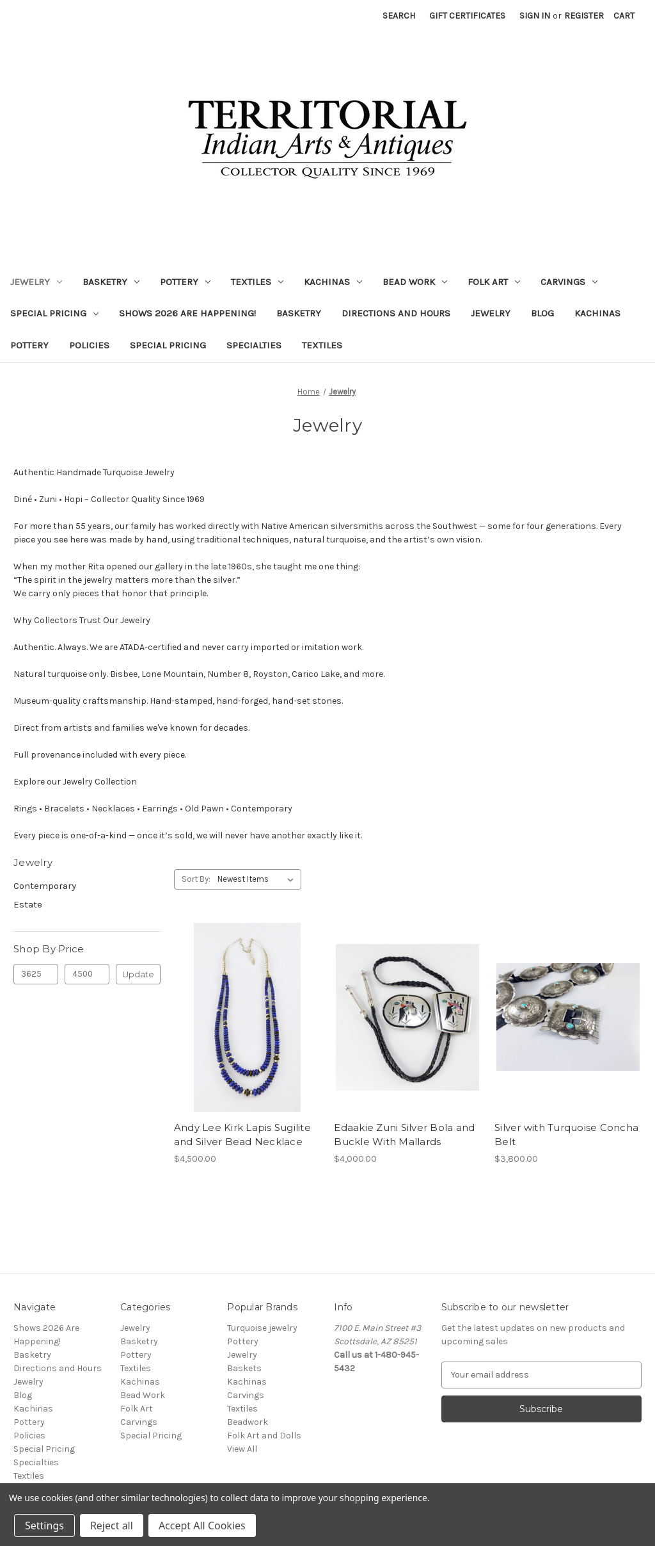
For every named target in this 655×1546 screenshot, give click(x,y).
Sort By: (196, 879)
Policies (89, 345)
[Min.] (35, 974)
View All (242, 1449)
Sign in (534, 15)
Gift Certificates (467, 15)
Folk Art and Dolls (264, 1435)
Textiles (257, 282)
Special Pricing (54, 313)
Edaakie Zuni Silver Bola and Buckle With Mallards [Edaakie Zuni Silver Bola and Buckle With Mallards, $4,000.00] (404, 1134)
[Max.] (87, 974)
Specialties (253, 345)
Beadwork (247, 1422)
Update (138, 974)
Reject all (111, 1525)
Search (399, 15)
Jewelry (36, 282)
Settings (44, 1525)
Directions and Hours (396, 313)
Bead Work (415, 282)
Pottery (185, 282)
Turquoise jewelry (262, 1327)
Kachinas (333, 282)
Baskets (244, 1368)
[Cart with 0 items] (624, 15)
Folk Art (494, 282)
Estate (27, 904)
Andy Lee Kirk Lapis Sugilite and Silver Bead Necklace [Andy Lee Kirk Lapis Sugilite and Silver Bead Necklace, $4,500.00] (242, 1134)
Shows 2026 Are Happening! (187, 313)
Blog (542, 313)
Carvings (569, 282)
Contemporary (44, 885)
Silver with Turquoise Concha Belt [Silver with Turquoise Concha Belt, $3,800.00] (566, 1134)
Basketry (111, 282)
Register (584, 15)
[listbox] (258, 879)
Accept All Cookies (202, 1525)
